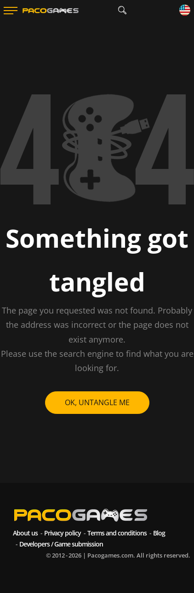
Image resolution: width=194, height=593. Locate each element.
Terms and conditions (117, 533)
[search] (122, 10)
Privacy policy (62, 533)
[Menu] (10, 10)
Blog (159, 533)
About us (25, 533)
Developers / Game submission (61, 544)
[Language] (184, 10)
